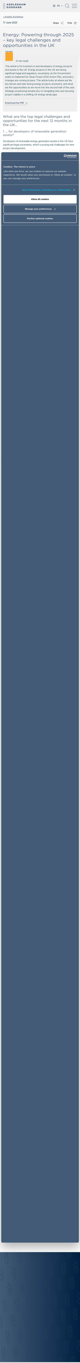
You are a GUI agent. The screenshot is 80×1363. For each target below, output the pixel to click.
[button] (67, 6)
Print (70, 23)
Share (56, 23)
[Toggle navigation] (74, 6)
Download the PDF (16, 102)
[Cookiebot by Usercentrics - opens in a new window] (64, 156)
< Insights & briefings (13, 16)
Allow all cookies (40, 199)
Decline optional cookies (40, 218)
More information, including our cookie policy (46, 190)
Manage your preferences (40, 209)
